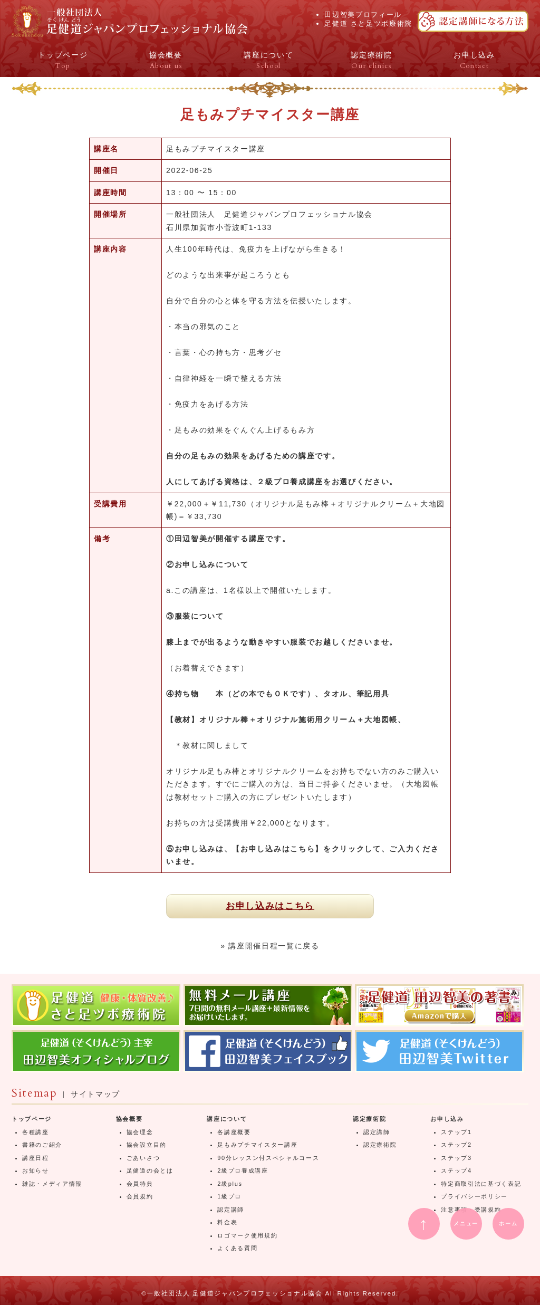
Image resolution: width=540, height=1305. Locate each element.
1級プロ (229, 1196)
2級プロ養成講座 (242, 1170)
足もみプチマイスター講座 (257, 1144)
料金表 (227, 1222)
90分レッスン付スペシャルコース (268, 1158)
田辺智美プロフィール (363, 14)
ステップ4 (456, 1170)
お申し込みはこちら (270, 906)
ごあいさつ (143, 1158)
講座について (227, 1119)
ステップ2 (456, 1144)
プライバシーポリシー (474, 1196)
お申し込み (447, 1119)
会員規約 (140, 1196)
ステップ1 (456, 1132)
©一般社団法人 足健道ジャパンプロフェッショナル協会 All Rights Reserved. (270, 1293)
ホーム (508, 1223)
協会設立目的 (147, 1144)
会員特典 (140, 1184)
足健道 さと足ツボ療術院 (368, 23)
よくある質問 (237, 1248)
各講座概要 (233, 1132)
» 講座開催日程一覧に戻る (270, 946)
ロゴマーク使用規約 (247, 1235)
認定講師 (230, 1209)
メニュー (466, 1223)
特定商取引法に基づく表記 (481, 1184)
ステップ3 (456, 1158)
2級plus (229, 1184)
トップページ (32, 1119)
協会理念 (140, 1132)
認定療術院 (369, 1119)
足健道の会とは (150, 1170)
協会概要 (129, 1119)
